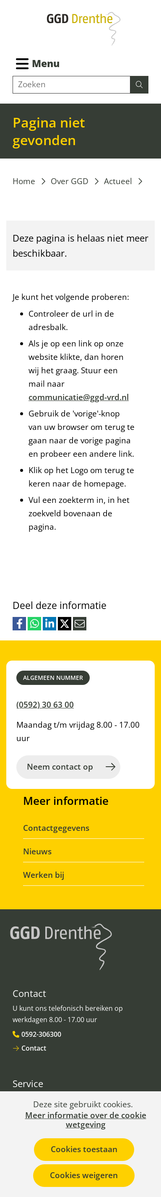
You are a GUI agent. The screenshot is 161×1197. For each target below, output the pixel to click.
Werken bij (43, 874)
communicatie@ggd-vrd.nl (79, 397)
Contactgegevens (56, 827)
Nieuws (37, 851)
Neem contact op (60, 766)
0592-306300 (41, 1034)
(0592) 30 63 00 (45, 704)
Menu (46, 63)
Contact (33, 1048)
